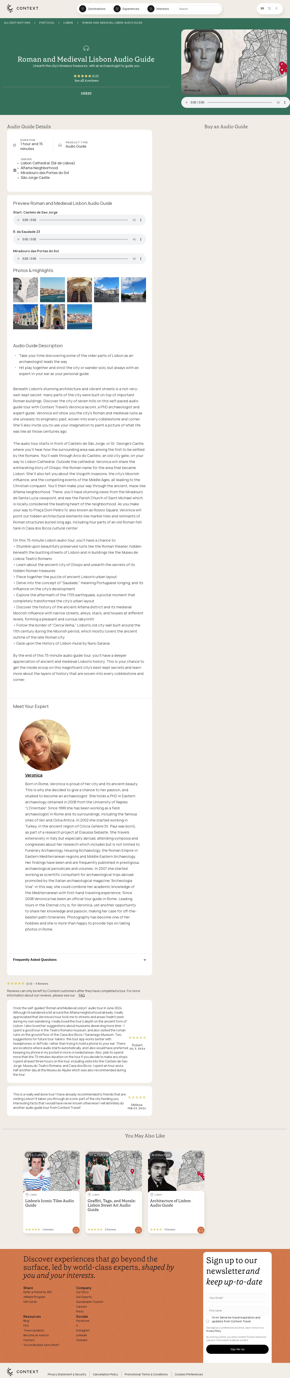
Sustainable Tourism (89, 1302)
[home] (24, 12)
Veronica (33, 775)
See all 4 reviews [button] (86, 80)
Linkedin (81, 1335)
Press (80, 1311)
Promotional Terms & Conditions (146, 1374)
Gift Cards (30, 1302)
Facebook (82, 1321)
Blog (26, 1321)
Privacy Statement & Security (67, 1374)
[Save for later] (74, 1155)
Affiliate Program (34, 1297)
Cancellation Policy (105, 1374)
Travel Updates (33, 1330)
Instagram (83, 1330)
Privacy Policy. (213, 1331)
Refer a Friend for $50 (37, 1292)
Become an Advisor (36, 1335)
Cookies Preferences (189, 1374)
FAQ (82, 995)
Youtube (81, 1340)
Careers (81, 1306)
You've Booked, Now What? (41, 1345)
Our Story (82, 1292)
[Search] (199, 8)
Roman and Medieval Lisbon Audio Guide (86, 59)
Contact (28, 1340)
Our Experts (84, 1297)
